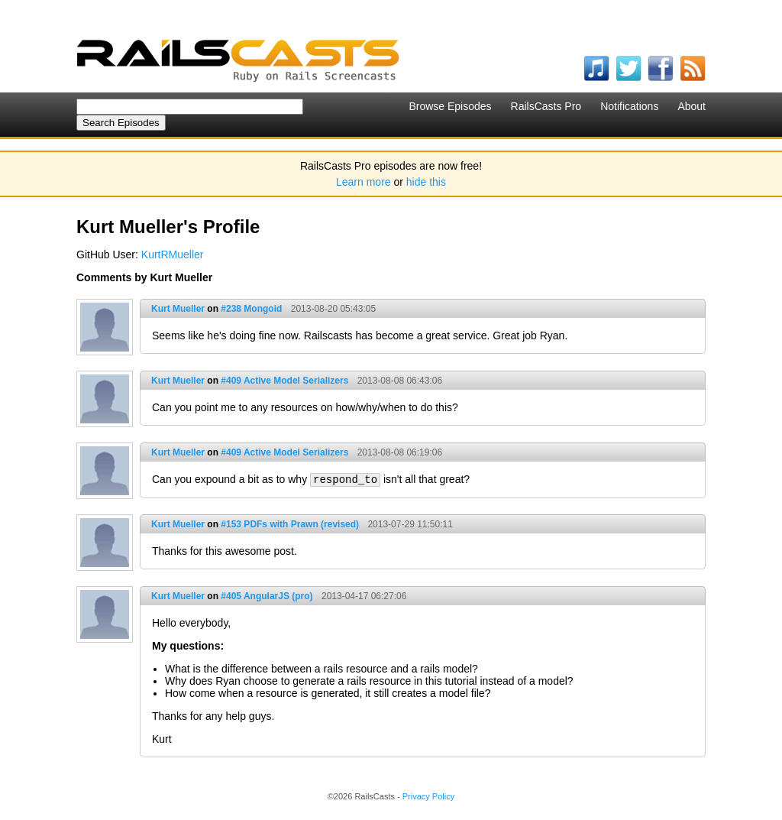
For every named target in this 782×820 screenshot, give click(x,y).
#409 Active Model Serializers (284, 380)
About (691, 106)
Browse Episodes (450, 106)
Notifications (629, 106)
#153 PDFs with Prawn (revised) (290, 524)
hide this (426, 182)
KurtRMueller (172, 254)
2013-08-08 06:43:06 (399, 380)
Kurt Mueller (178, 308)
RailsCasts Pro (546, 106)
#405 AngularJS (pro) (266, 596)
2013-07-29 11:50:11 (409, 524)
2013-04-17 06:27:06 (364, 596)
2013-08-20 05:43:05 (333, 308)
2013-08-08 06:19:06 (399, 452)
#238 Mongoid (251, 308)
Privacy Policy (428, 796)
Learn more (363, 182)
